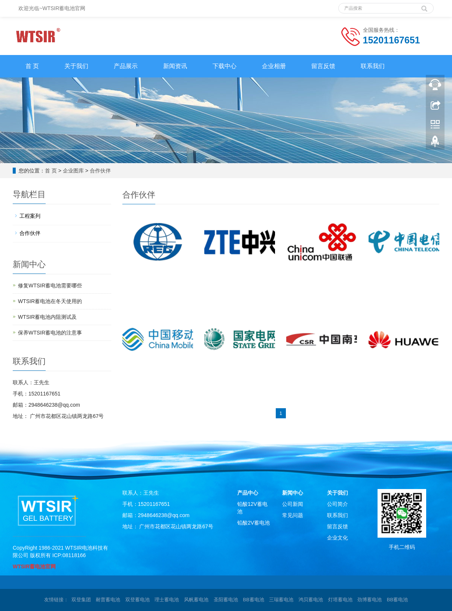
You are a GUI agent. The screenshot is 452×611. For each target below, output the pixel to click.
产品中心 (247, 493)
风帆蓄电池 (196, 599)
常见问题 (292, 515)
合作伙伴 (100, 171)
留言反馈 (323, 66)
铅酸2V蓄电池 (253, 523)
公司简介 (337, 504)
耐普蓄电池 (108, 599)
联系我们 (373, 66)
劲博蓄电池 (369, 599)
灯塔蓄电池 (340, 599)
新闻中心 (292, 493)
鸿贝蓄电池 (311, 599)
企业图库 (73, 171)
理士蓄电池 (167, 599)
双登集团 (81, 599)
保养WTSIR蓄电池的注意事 (50, 333)
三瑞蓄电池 (281, 599)
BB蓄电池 (253, 599)
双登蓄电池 (137, 599)
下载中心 (224, 66)
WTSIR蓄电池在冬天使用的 (50, 301)
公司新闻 (292, 504)
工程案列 (29, 216)
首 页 (32, 66)
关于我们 (76, 66)
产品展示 (126, 66)
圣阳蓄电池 (226, 599)
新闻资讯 (175, 66)
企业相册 (274, 66)
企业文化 (337, 538)
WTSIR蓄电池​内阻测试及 (47, 317)
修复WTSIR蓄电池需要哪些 (50, 285)
